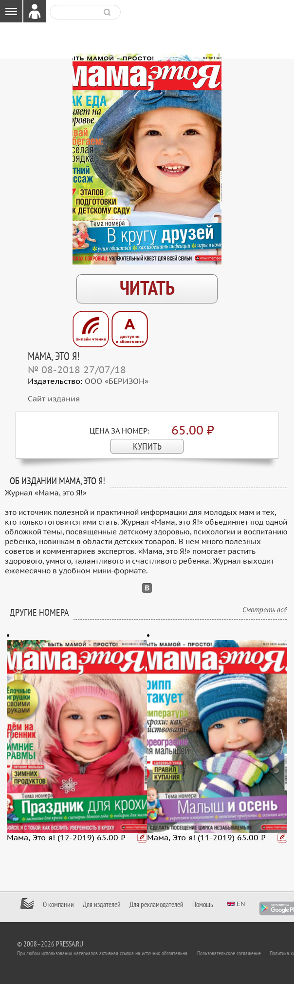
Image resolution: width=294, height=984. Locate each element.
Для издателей (102, 904)
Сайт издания (54, 399)
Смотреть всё (264, 610)
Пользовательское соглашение (229, 953)
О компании (58, 904)
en (241, 903)
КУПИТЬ (147, 447)
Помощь (202, 904)
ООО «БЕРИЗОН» (116, 381)
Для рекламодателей (156, 904)
